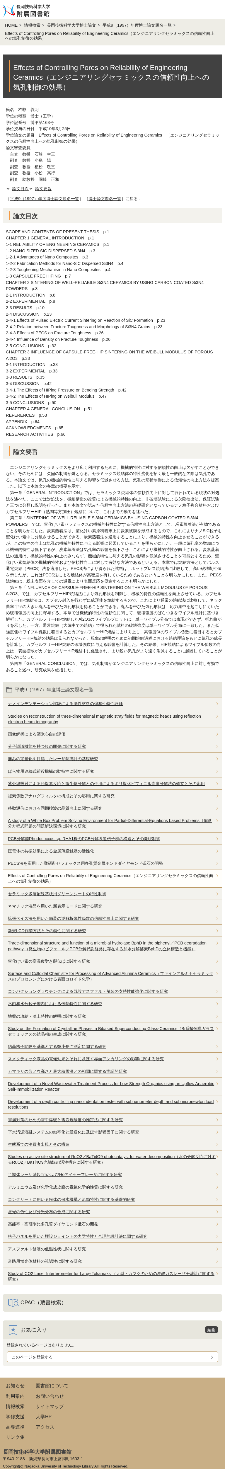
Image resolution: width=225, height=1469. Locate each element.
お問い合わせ (50, 1396)
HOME (11, 25)
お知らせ (15, 1385)
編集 (211, 1330)
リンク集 (15, 1437)
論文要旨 (43, 188)
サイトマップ (50, 1406)
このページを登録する (32, 1357)
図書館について (52, 1385)
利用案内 (15, 1396)
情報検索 (32, 25)
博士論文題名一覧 (104, 198)
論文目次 (20, 188)
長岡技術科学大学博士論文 (71, 25)
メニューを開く (215, 9)
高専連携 (15, 1426)
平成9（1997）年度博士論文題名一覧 (137, 25)
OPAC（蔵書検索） (44, 1302)
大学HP (44, 1416)
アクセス (45, 1426)
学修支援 (15, 1416)
